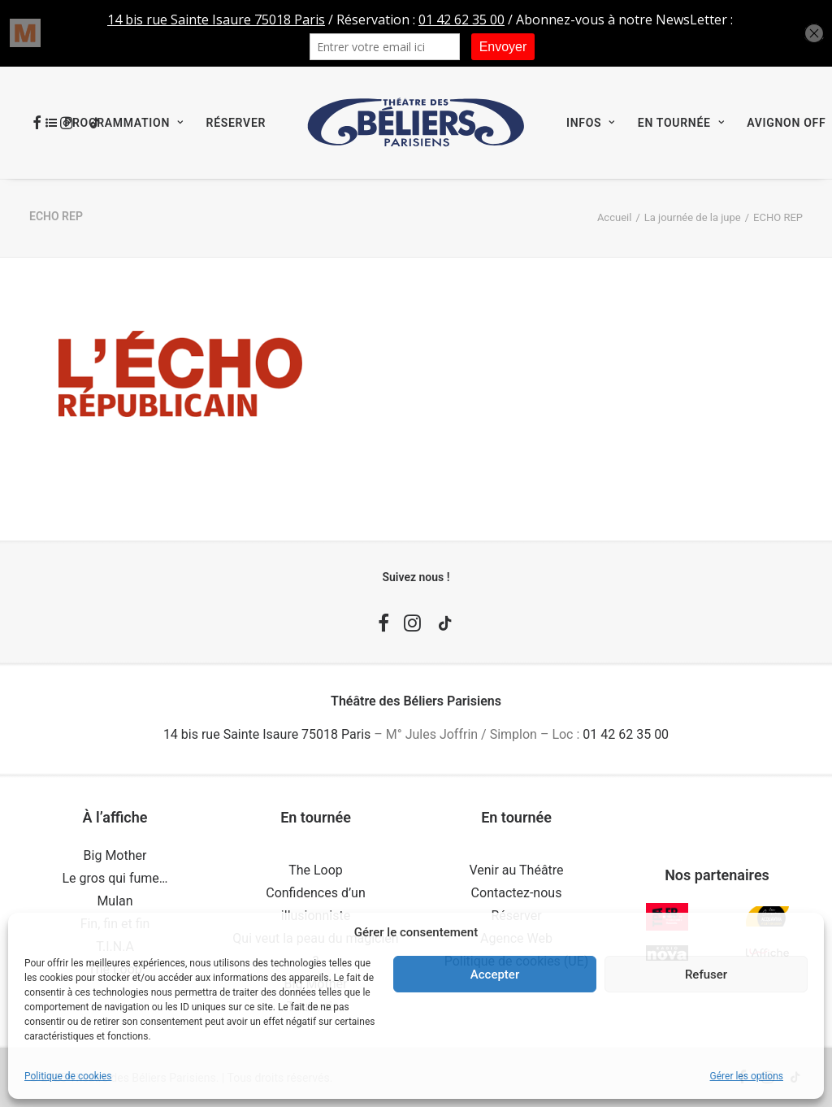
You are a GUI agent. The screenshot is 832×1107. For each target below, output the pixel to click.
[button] (383, 627)
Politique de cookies (67, 1076)
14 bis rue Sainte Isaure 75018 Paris (266, 734)
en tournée (681, 122)
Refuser (706, 974)
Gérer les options (746, 1076)
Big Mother (115, 855)
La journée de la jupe (692, 217)
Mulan (114, 901)
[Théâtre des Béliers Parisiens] (416, 123)
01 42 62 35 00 (626, 734)
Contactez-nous (516, 893)
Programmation (123, 122)
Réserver (236, 122)
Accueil (614, 217)
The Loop (315, 870)
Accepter (494, 974)
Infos (590, 122)
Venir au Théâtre (516, 870)
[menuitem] (114, 123)
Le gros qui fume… (114, 878)
